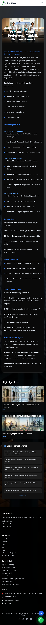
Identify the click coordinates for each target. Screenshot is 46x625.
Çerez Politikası (6, 527)
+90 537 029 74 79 (10, 597)
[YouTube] (31, 619)
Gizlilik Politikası (7, 521)
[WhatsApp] (41, 620)
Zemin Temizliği (7, 573)
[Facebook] (15, 619)
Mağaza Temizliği (7, 581)
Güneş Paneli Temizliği (9, 567)
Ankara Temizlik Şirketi (9, 553)
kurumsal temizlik (25, 69)
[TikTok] (27, 619)
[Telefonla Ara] (41, 613)
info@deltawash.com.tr (12, 600)
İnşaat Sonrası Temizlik (9, 570)
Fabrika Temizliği (7, 576)
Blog (3, 544)
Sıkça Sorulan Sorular (8, 556)
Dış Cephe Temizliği (8, 565)
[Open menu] (42, 3)
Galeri (3, 547)
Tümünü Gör (23, 496)
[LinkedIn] (23, 619)
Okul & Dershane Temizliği (10, 584)
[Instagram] (19, 619)
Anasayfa (5, 539)
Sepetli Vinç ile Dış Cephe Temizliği (13, 579)
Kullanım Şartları (7, 524)
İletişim (4, 550)
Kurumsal (5, 542)
